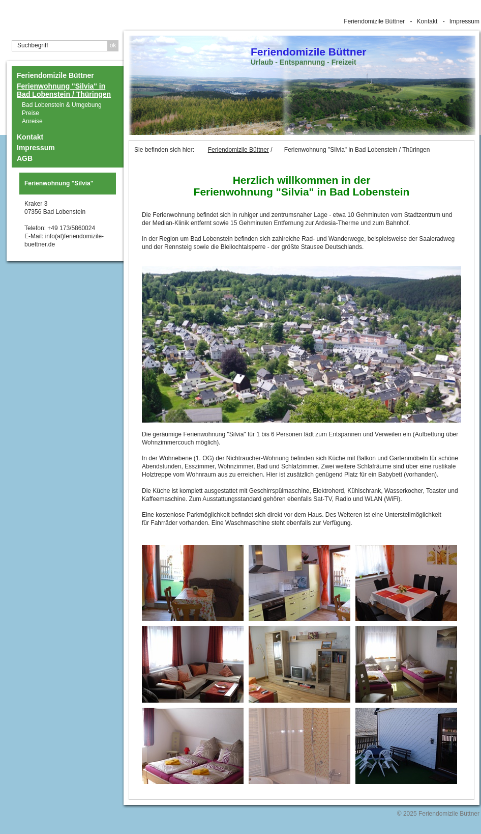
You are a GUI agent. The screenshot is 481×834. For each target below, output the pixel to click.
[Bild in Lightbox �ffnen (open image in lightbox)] (193, 583)
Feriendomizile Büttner (374, 21)
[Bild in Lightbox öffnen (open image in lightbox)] (301, 344)
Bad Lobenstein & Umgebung (62, 104)
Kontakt (427, 21)
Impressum (464, 21)
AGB (25, 158)
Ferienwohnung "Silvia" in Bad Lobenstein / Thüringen (64, 90)
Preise (30, 113)
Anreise (32, 121)
